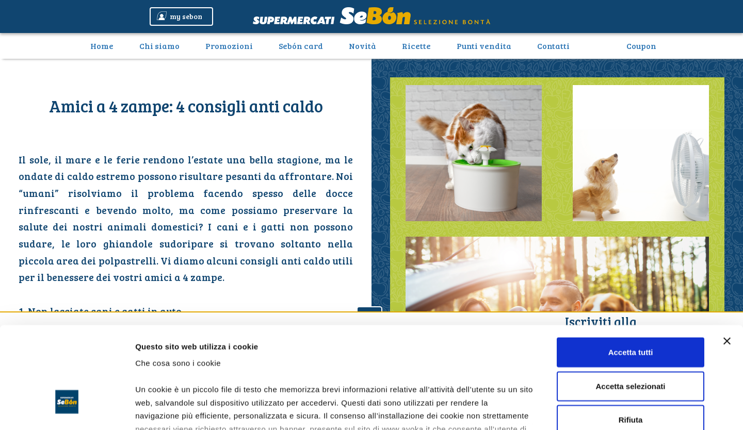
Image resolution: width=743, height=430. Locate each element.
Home (105, 45)
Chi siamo (159, 45)
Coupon (641, 45)
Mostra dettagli (543, 409)
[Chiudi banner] (727, 261)
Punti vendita (484, 45)
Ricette (416, 45)
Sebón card (301, 45)
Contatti (553, 45)
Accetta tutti (630, 272)
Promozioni (229, 45)
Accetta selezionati (630, 306)
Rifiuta (631, 340)
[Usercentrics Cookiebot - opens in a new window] (67, 410)
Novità (362, 45)
